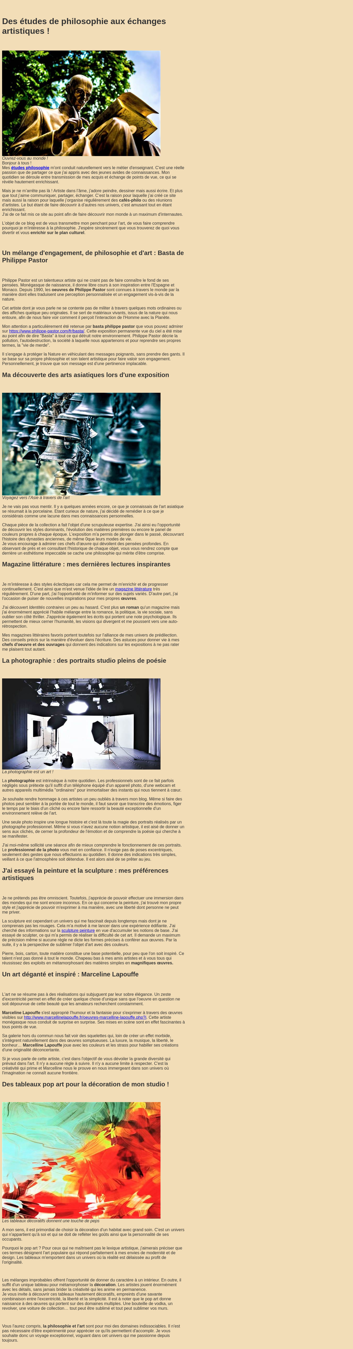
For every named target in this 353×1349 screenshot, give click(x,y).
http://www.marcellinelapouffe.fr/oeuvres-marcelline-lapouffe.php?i (85, 1017)
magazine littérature (133, 589)
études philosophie (30, 167)
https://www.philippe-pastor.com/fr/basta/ (46, 331)
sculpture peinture (78, 930)
